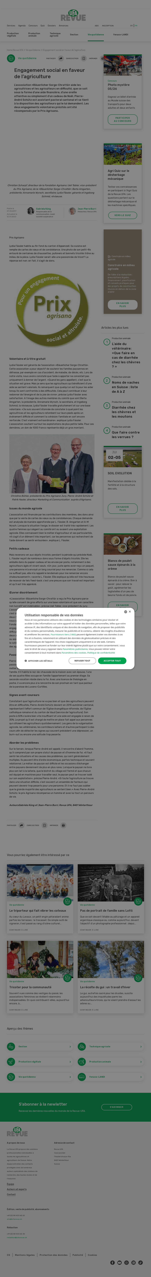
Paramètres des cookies (74, 652)
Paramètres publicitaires (75, 648)
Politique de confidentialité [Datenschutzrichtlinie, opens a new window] (101, 652)
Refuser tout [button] (82, 660)
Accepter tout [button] (112, 660)
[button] (38, 660)
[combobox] (125, 611)
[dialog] (75, 638)
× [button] (130, 612)
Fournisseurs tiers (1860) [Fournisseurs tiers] (63, 634)
